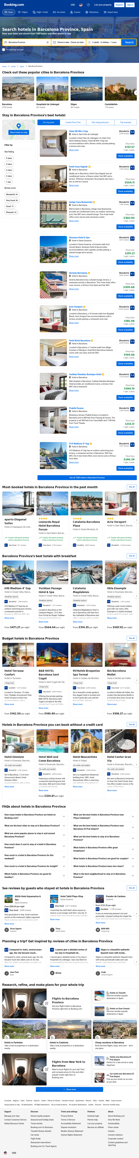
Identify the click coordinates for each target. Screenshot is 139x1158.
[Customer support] (88, 5)
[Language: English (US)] (81, 5)
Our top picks (48, 122)
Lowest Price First (73, 122)
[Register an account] (119, 4)
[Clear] (47, 42)
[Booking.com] (14, 4)
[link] (18, 158)
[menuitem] (8, 12)
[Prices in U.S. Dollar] (73, 5)
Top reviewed (125, 122)
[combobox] (25, 42)
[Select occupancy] (103, 42)
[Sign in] (130, 4)
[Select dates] (68, 42)
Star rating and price (100, 122)
